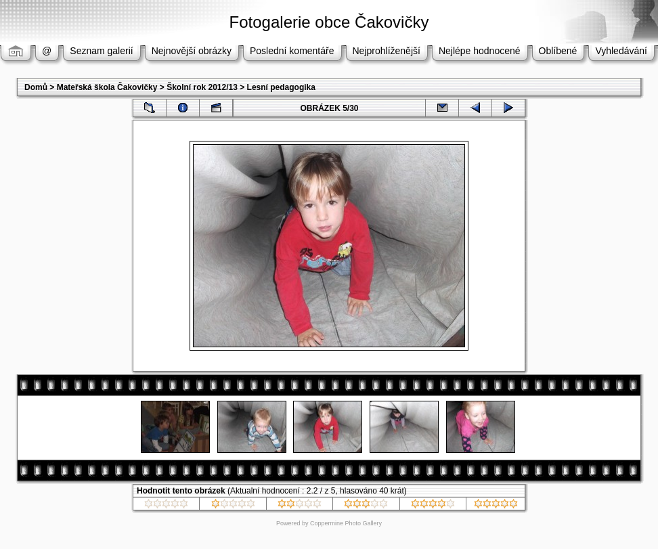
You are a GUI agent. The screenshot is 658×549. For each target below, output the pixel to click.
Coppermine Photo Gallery (346, 523)
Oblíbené (558, 50)
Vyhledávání (621, 50)
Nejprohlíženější (386, 50)
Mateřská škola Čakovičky (107, 87)
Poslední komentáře (292, 50)
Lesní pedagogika (281, 87)
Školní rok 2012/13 (202, 87)
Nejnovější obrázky (192, 50)
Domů (35, 87)
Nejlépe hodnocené (480, 50)
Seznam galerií (101, 50)
